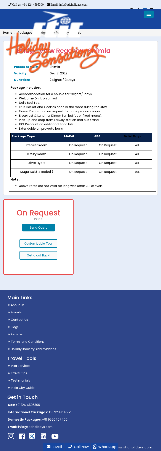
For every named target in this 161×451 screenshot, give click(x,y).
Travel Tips (17, 373)
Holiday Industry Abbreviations (32, 349)
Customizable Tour (38, 243)
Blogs (13, 327)
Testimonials (19, 380)
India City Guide (21, 388)
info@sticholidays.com (35, 427)
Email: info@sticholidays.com (67, 4)
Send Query (38, 227)
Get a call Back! (38, 255)
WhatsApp (104, 446)
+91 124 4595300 (28, 405)
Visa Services (19, 366)
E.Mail (54, 446)
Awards (15, 312)
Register (15, 334)
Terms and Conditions (26, 341)
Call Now (78, 446)
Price (38, 219)
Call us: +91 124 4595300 (26, 4)
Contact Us (18, 319)
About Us (16, 305)
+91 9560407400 (55, 419)
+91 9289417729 (60, 412)
